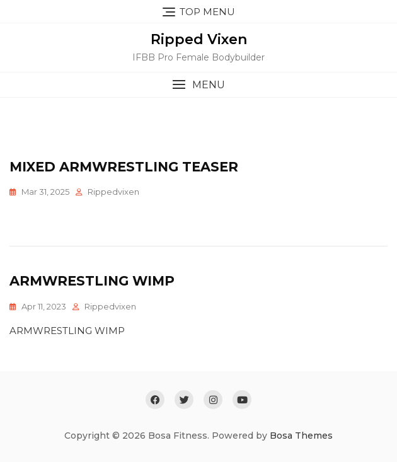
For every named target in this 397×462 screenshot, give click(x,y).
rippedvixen (113, 192)
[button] (198, 85)
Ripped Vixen (199, 39)
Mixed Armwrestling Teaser (123, 167)
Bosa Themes (301, 435)
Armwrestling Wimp (92, 281)
